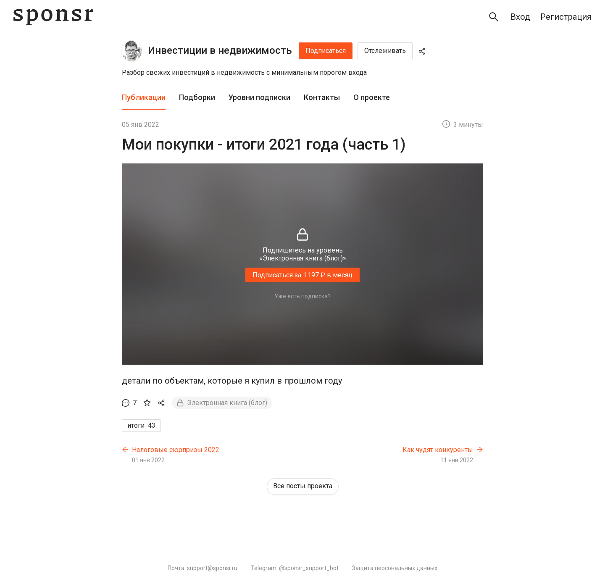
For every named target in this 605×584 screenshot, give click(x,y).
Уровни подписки (259, 97)
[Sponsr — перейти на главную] (53, 17)
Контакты (322, 97)
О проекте (371, 97)
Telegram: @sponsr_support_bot (295, 568)
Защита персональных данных (394, 568)
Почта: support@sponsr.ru (202, 568)
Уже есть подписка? (302, 296)
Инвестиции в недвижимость (220, 50)
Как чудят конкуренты (437, 450)
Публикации (144, 97)
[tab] (144, 97)
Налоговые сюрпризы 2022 (175, 450)
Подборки (197, 97)
